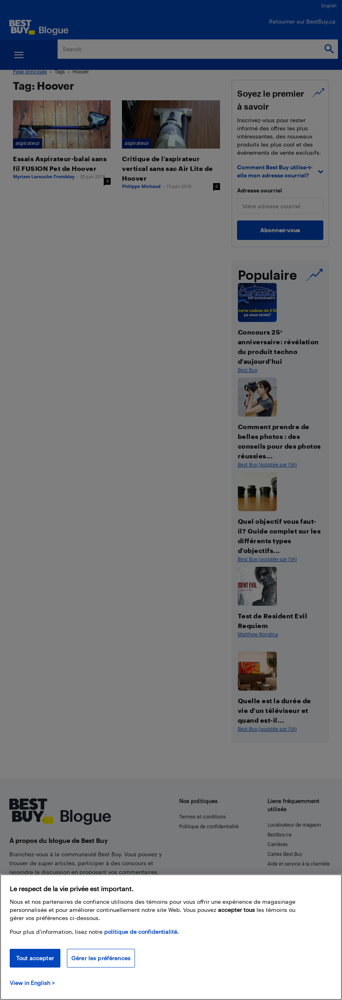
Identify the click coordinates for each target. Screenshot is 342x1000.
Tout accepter (35, 958)
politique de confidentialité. (141, 931)
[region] (171, 937)
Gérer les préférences (100, 958)
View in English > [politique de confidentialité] (32, 982)
